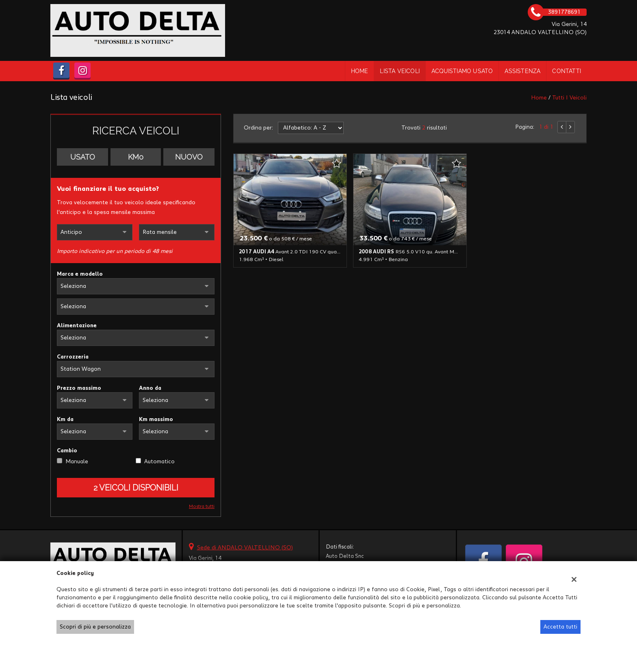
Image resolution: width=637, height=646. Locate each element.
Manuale (77, 462)
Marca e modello (80, 274)
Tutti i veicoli (569, 98)
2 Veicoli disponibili (135, 488)
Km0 (135, 157)
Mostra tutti (201, 506)
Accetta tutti (560, 627)
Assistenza (522, 71)
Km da (65, 419)
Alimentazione (77, 325)
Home (359, 71)
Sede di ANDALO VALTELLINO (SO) (245, 548)
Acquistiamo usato (462, 71)
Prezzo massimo (79, 388)
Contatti (566, 71)
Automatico (159, 462)
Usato (82, 157)
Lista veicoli (400, 71)
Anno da (150, 388)
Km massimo (156, 419)
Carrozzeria (73, 357)
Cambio (67, 451)
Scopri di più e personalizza (95, 627)
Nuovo (189, 157)
